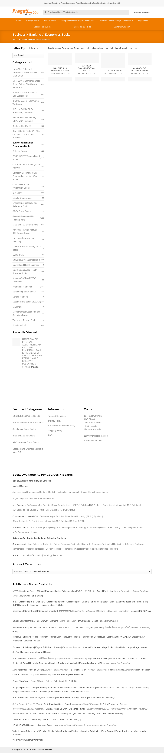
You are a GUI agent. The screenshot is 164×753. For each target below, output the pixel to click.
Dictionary (17, 193)
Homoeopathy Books (77, 492)
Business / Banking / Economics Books (22, 144)
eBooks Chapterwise (22, 198)
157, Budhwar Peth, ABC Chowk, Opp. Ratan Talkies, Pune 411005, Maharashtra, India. (93, 422)
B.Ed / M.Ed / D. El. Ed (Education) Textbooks (23, 111)
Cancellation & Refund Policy (61, 426)
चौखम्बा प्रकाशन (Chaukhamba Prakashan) (77, 611)
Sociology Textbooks (52, 555)
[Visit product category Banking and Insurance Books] (60, 67)
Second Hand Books (42, 27)
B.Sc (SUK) (49, 528)
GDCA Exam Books (21, 211)
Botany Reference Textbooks (67, 544)
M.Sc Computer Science (133, 528)
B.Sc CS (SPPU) (77, 528)
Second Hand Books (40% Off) (26, 302)
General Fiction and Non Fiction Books (23, 218)
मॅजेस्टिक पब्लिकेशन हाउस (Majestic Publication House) (62, 658)
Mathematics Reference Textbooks (28, 549)
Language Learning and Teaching (23, 240)
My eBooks (143, 21)
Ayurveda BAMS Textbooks (25, 492)
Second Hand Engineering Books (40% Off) (27, 450)
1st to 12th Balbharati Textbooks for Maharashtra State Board (24, 72)
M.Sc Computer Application (25, 532)
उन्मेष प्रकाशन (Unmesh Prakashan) (69, 725)
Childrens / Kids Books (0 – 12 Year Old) (116, 21)
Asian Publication (123, 591)
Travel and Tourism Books (24, 320)
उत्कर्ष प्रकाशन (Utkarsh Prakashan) (102, 725)
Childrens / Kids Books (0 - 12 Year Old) (26, 166)
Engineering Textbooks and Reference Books (25, 204)
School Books (50, 21)
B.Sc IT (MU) (114, 528)
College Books (32, 21)
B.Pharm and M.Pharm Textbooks (28, 422)
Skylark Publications (21, 713)
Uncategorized (19, 325)
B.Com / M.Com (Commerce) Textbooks (25, 102)
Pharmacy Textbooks (22, 287)
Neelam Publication (97, 670)
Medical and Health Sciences (25, 265)
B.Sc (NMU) (62, 528)
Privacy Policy (54, 421)
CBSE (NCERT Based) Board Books (26, 158)
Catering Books (19, 151)
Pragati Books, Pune (138, 688)
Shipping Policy (55, 430)
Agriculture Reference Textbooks (37, 544)
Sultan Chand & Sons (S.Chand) (27, 704)
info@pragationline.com (96, 436)
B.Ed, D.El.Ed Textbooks (23, 436)
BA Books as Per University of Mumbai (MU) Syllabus (115, 505)
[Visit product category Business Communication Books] (87, 67)
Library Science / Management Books (26, 248)
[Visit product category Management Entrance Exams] (140, 67)
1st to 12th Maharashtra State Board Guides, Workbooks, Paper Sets (26, 84)
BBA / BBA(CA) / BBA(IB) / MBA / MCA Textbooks (24, 119)
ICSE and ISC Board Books (25, 225)
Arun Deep (19, 596)
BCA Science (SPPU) (96, 528)
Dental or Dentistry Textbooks (53, 492)
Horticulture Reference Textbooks (128, 544)
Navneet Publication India (56, 670)
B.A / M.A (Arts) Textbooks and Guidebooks (24, 94)
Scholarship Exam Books (24, 292)
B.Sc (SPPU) (36, 528)
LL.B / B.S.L (18, 255)
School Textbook (20, 297)
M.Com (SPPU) (77, 521)
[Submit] (45, 12)
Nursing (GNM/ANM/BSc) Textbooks (24, 280)
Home (18, 21)
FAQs (50, 435)
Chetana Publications (107, 611)
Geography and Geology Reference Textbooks (96, 549)
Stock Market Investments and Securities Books (26, 313)
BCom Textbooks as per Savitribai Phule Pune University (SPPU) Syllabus (67, 516)
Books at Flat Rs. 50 (82, 27)
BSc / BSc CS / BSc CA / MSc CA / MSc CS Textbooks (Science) (26, 134)
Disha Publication (68, 621)
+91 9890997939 (93, 440)
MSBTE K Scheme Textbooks (26, 416)
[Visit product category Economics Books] (113, 67)
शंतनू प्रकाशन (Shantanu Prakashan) (28, 709)
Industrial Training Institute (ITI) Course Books (24, 231)
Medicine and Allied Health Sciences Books (24, 271)
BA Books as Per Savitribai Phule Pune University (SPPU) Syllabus (58, 505)
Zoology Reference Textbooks (59, 549)
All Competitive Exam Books (25, 442)
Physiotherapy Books (98, 492)
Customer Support (122, 27)
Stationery (17, 307)
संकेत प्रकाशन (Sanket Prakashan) (86, 704)
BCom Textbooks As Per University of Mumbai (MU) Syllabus (40, 521)
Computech (124, 611)
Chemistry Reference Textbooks (96, 544)
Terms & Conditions (57, 416)
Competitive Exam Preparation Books (77, 21)
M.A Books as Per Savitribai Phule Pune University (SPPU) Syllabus (43, 510)
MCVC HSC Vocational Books (26, 260)
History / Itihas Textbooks (30, 555)
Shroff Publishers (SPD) (98, 709)
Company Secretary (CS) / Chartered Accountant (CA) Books (24, 176)
